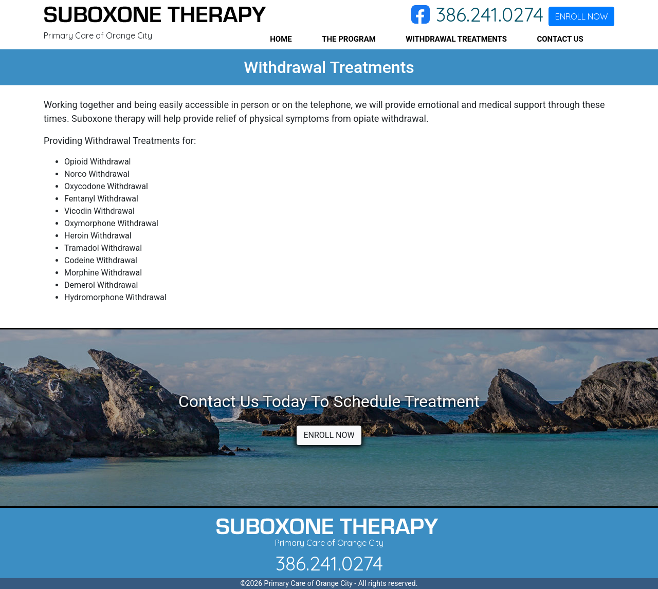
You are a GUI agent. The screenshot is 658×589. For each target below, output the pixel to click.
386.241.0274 (489, 14)
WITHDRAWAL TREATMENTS (456, 39)
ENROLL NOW (581, 16)
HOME (281, 39)
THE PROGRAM (349, 39)
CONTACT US (560, 39)
